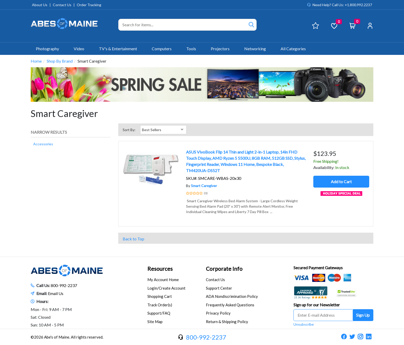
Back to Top (133, 238)
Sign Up (363, 315)
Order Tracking (89, 5)
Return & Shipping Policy (227, 321)
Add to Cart (341, 181)
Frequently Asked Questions (230, 304)
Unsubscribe (303, 324)
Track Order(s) (159, 304)
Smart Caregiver (204, 185)
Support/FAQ (158, 313)
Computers (164, 48)
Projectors (222, 48)
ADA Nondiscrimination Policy (232, 296)
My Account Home (163, 279)
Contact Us (62, 5)
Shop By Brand (60, 60)
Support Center (219, 288)
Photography (49, 48)
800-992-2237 (64, 285)
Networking (257, 48)
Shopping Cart (159, 296)
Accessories (43, 144)
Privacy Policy (218, 313)
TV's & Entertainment (120, 48)
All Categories (293, 48)
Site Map (155, 321)
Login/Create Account (166, 288)
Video (81, 48)
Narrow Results (49, 132)
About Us (39, 5)
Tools (193, 48)
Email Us (55, 293)
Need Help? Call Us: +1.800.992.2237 (342, 5)
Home (36, 60)
